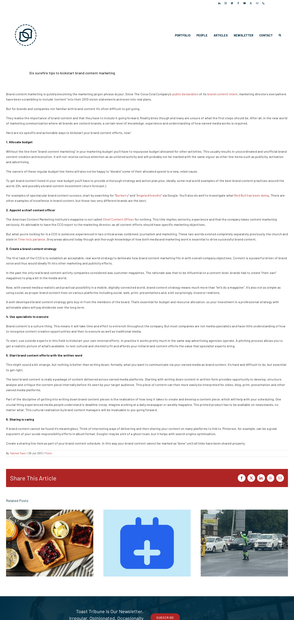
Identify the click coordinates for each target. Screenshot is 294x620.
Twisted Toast (18, 453)
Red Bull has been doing (251, 195)
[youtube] (244, 3)
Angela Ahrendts (149, 195)
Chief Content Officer (118, 219)
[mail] (257, 3)
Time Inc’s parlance (31, 239)
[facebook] (238, 3)
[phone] (263, 3)
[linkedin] (219, 3)
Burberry (121, 195)
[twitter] (251, 3)
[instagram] (225, 3)
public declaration (185, 94)
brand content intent (222, 94)
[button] (280, 35)
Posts (48, 453)
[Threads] (232, 3)
